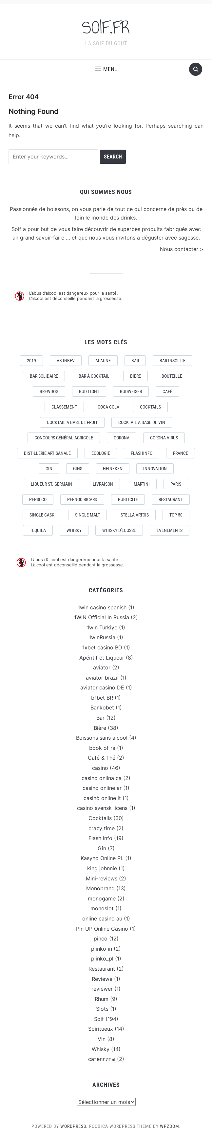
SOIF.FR (106, 27)
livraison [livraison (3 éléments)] (103, 484)
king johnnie (102, 868)
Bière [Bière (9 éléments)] (135, 376)
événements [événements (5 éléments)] (170, 530)
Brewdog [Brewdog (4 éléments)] (49, 391)
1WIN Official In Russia (101, 617)
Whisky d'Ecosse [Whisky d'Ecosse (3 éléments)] (119, 530)
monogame (102, 898)
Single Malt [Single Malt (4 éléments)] (87, 514)
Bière (100, 728)
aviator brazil (102, 677)
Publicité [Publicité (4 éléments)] (128, 499)
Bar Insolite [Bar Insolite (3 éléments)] (172, 360)
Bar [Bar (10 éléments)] (135, 360)
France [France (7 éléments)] (180, 453)
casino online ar (102, 788)
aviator (101, 667)
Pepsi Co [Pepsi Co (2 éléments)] (38, 499)
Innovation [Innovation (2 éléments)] (155, 468)
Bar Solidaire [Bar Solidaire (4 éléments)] (44, 376)
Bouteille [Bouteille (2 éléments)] (172, 376)
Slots (102, 1008)
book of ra (102, 748)
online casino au (102, 918)
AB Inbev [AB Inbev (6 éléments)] (66, 360)
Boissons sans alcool (101, 737)
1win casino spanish (102, 607)
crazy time (101, 828)
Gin (102, 848)
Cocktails (100, 818)
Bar (100, 717)
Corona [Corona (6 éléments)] (121, 437)
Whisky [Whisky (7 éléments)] (74, 530)
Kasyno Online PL (102, 858)
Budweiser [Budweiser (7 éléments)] (131, 391)
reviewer (102, 988)
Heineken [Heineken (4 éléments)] (113, 468)
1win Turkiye (102, 627)
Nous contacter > (181, 249)
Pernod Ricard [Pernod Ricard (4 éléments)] (82, 499)
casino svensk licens (102, 808)
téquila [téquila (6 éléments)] (38, 530)
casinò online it (102, 798)
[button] (106, 69)
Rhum (101, 999)
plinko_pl (102, 958)
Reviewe (102, 979)
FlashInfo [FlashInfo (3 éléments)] (141, 453)
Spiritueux (100, 1028)
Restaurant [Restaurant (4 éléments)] (171, 499)
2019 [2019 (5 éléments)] (31, 360)
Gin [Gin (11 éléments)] (49, 468)
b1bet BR (102, 697)
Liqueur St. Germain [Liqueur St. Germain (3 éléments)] (51, 484)
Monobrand (100, 888)
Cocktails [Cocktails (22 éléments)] (150, 407)
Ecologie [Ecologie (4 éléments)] (100, 453)
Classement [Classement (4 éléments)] (64, 407)
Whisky (100, 1049)
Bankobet (102, 707)
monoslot (102, 908)
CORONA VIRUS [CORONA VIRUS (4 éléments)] (164, 437)
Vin (102, 1039)
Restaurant (101, 968)
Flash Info (100, 838)
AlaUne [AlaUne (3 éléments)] (103, 360)
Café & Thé (101, 757)
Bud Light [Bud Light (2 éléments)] (89, 391)
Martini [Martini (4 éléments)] (142, 484)
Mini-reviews (101, 878)
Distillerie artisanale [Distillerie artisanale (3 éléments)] (47, 453)
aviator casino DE (102, 687)
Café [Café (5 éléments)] (167, 391)
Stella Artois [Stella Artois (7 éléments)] (135, 514)
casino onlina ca (102, 778)
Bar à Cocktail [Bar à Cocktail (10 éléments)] (94, 376)
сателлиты (101, 1059)
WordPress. (74, 1126)
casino (100, 768)
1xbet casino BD (102, 647)
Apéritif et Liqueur (101, 657)
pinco (100, 938)
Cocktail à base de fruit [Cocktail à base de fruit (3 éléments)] (72, 422)
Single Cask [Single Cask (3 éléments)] (41, 514)
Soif (99, 1019)
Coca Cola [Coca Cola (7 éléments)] (108, 407)
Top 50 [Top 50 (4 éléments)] (176, 514)
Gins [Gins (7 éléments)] (77, 468)
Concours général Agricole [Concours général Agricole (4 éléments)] (63, 437)
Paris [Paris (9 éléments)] (175, 484)
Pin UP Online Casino (102, 928)
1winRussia (102, 637)
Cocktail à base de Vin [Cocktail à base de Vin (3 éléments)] (141, 422)
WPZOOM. (170, 1126)
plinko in (101, 948)
